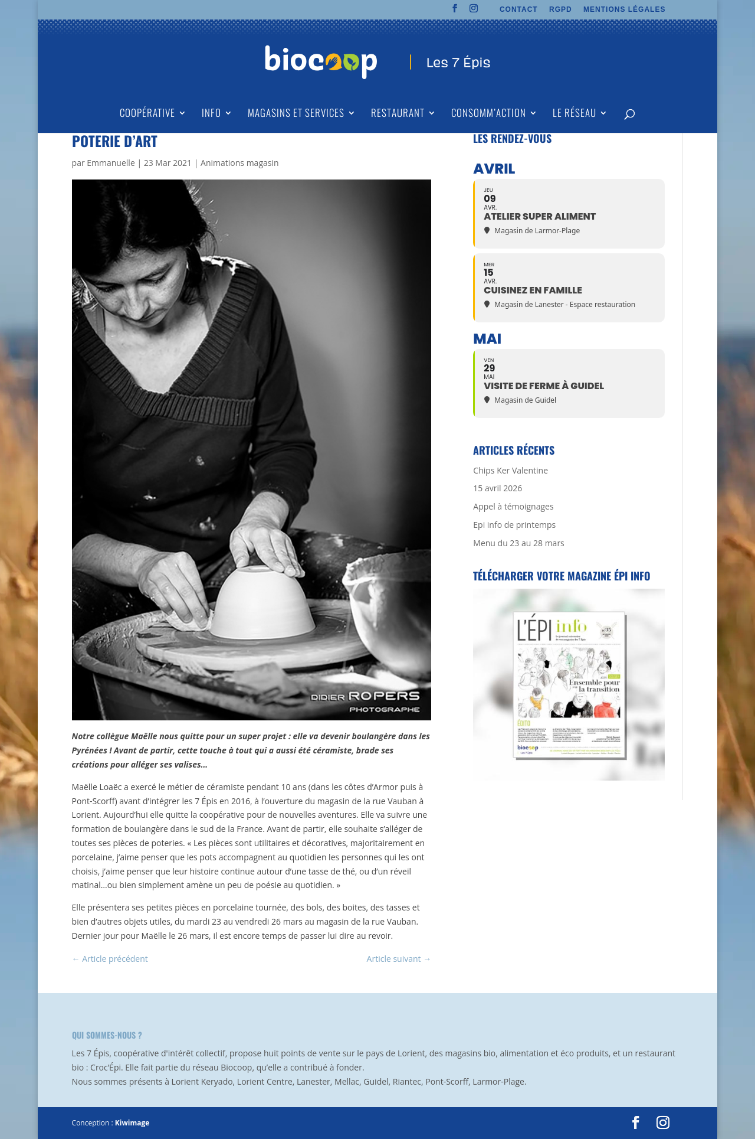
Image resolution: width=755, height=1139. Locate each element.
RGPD (560, 10)
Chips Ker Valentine (510, 470)
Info (211, 114)
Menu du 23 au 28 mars (518, 543)
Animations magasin (239, 162)
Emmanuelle (110, 162)
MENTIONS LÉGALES (624, 10)
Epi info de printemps (514, 524)
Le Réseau (574, 114)
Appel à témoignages (513, 506)
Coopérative (147, 114)
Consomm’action (488, 114)
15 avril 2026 (497, 488)
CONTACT (519, 10)
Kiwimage (132, 1123)
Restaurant (398, 114)
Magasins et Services (296, 114)
